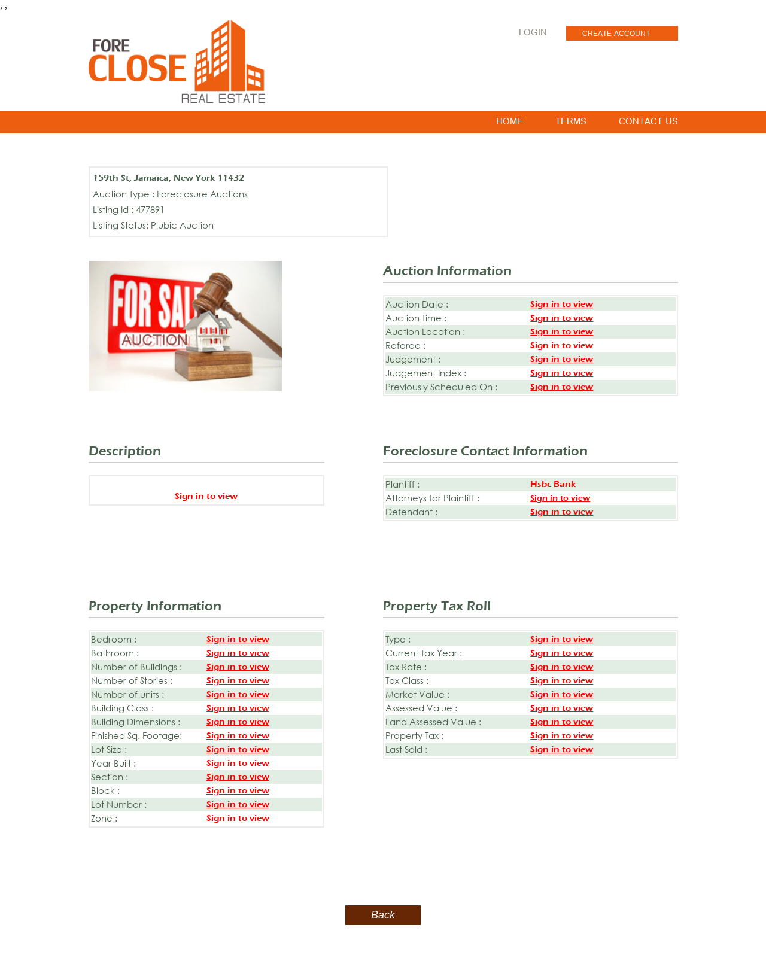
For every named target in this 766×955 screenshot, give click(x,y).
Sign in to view (561, 304)
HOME (509, 123)
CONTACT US (648, 123)
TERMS (570, 123)
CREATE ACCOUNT (616, 35)
